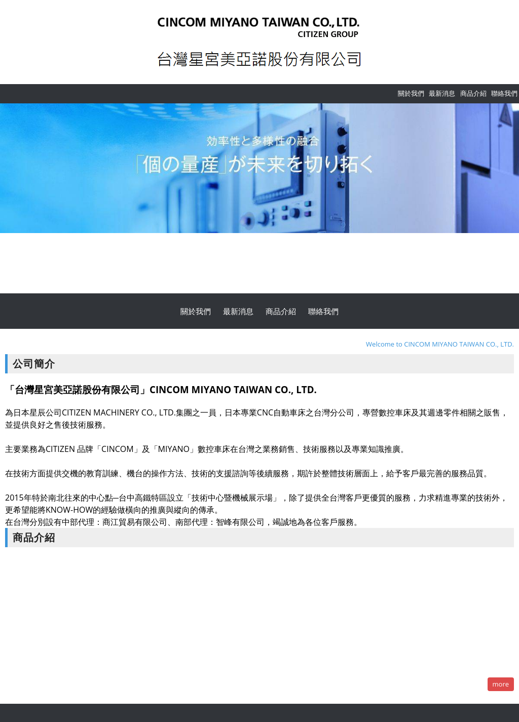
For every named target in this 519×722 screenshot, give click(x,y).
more (501, 684)
